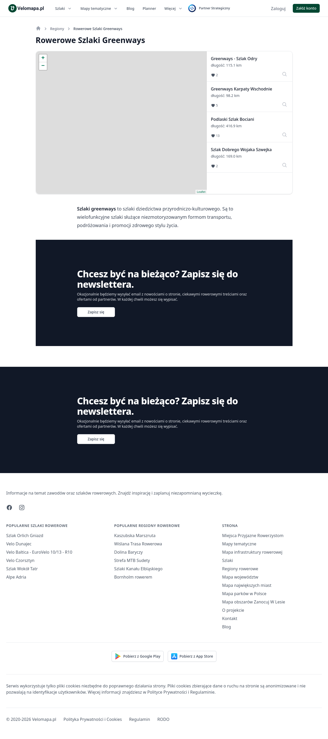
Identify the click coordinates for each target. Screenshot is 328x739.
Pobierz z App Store (192, 656)
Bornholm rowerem (133, 577)
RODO (163, 719)
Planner (149, 8)
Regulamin (139, 719)
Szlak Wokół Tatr (22, 569)
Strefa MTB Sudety (132, 560)
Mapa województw (240, 577)
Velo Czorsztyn (20, 560)
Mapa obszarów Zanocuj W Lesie (253, 602)
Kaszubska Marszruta (135, 535)
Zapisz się (96, 311)
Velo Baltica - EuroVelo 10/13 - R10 (39, 552)
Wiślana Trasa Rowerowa (138, 544)
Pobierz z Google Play (137, 656)
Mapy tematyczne (99, 8)
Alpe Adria (16, 577)
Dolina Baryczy (128, 552)
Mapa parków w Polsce (244, 593)
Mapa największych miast (246, 585)
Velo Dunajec (19, 544)
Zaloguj (278, 8)
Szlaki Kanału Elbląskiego (138, 569)
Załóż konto (306, 8)
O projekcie (233, 610)
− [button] (43, 66)
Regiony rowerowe (240, 569)
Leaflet (201, 191)
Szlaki (63, 8)
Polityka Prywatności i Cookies (92, 719)
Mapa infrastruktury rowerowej (252, 552)
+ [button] (43, 58)
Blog (130, 8)
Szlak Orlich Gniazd (24, 535)
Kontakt (229, 618)
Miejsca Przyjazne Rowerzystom (252, 535)
